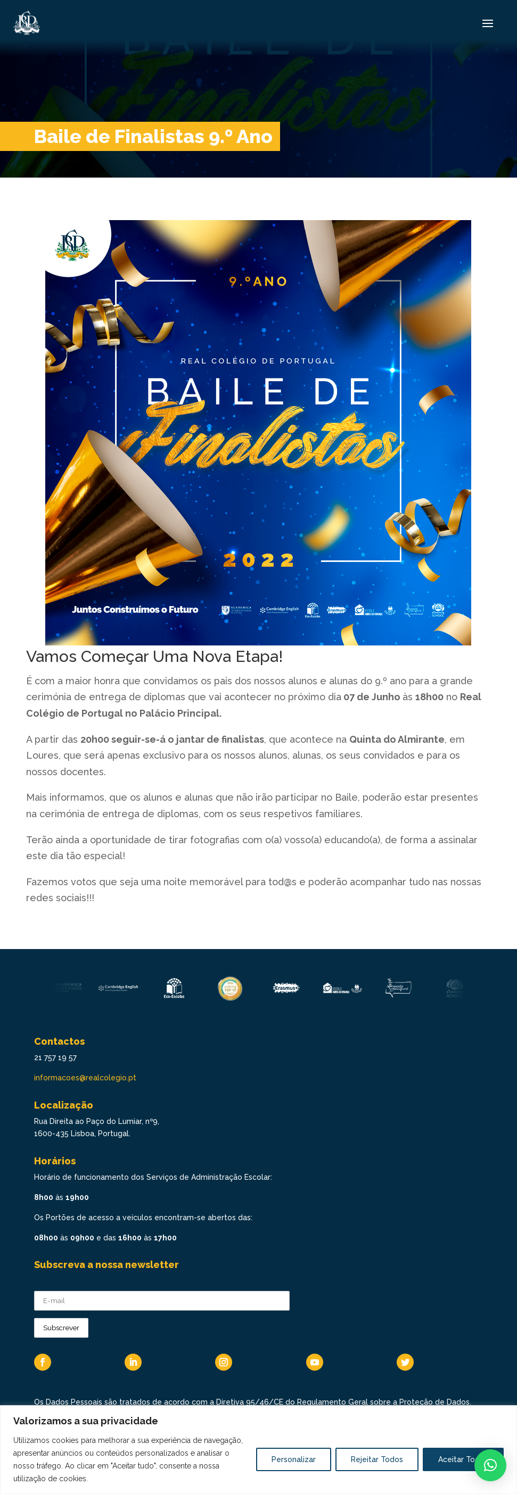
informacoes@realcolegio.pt (85, 1077)
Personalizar (294, 1459)
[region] (258, 1449)
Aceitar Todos (463, 1459)
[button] (490, 1465)
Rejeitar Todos (377, 1459)
